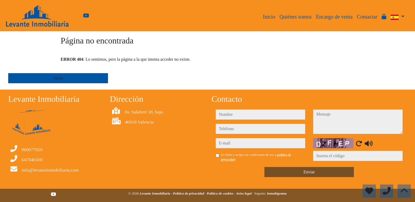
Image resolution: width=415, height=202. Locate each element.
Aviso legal (244, 193)
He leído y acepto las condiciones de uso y (256, 157)
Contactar (367, 17)
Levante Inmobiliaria (155, 193)
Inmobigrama (277, 193)
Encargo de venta (334, 17)
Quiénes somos (295, 17)
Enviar (309, 172)
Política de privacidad (189, 193)
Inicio (269, 17)
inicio (58, 78)
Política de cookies (220, 193)
